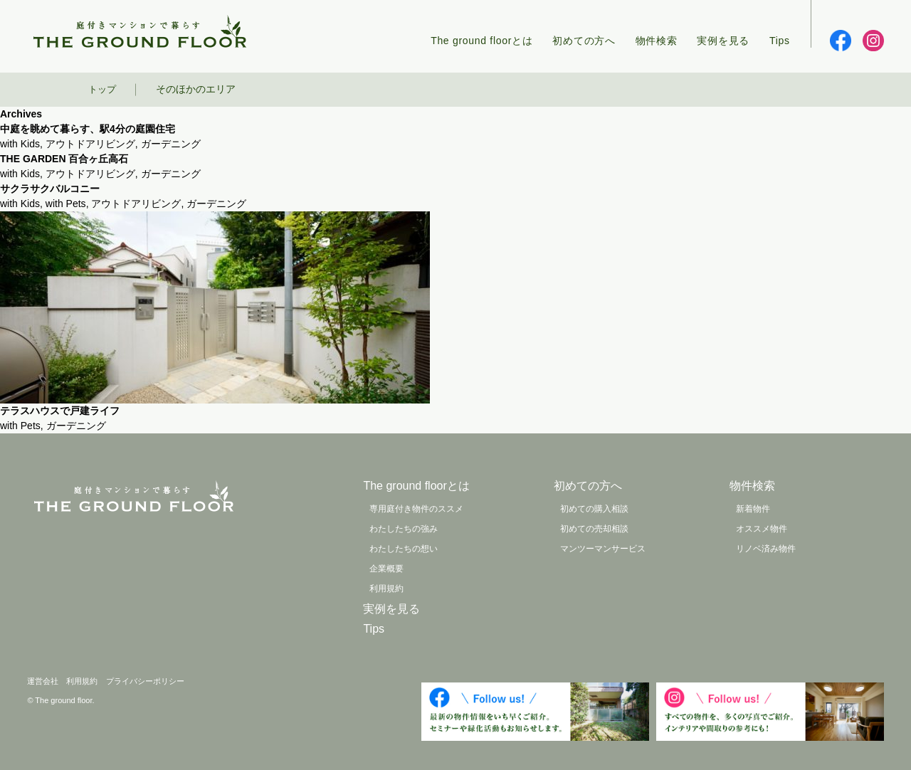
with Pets (66, 203)
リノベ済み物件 (766, 549)
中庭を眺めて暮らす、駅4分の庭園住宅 (87, 129)
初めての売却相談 (594, 529)
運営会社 (42, 681)
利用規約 (386, 589)
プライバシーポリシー (145, 681)
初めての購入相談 (594, 509)
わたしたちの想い (403, 549)
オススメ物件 (761, 529)
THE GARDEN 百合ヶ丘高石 (64, 158)
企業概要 (386, 569)
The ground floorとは (481, 40)
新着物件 (753, 509)
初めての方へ (583, 40)
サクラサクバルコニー (50, 188)
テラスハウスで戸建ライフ (60, 410)
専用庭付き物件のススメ (416, 509)
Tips (779, 40)
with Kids (20, 143)
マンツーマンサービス (603, 549)
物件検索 (657, 40)
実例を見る (723, 40)
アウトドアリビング (90, 143)
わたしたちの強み (403, 529)
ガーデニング (171, 143)
